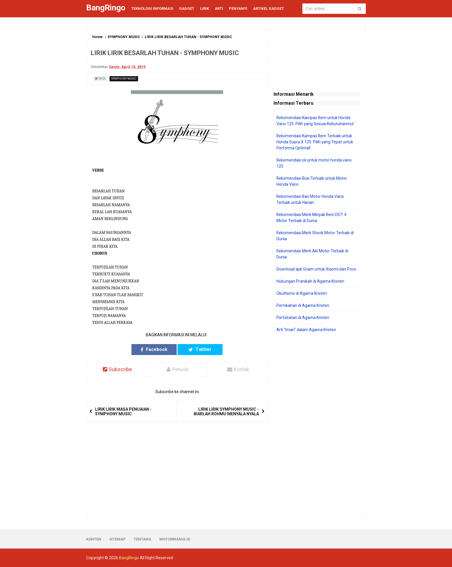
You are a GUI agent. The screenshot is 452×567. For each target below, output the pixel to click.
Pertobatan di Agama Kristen (302, 317)
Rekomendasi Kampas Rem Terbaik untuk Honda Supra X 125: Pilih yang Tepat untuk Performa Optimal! (314, 142)
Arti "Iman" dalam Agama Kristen (306, 329)
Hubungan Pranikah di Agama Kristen (310, 281)
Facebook (154, 349)
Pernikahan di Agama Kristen (302, 305)
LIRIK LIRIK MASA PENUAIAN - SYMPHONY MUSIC (123, 411)
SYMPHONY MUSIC (124, 37)
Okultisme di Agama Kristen (301, 293)
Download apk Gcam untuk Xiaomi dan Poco (316, 269)
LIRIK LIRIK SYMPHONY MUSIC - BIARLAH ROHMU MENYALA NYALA (226, 411)
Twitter (199, 349)
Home (97, 37)
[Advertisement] (317, 425)
